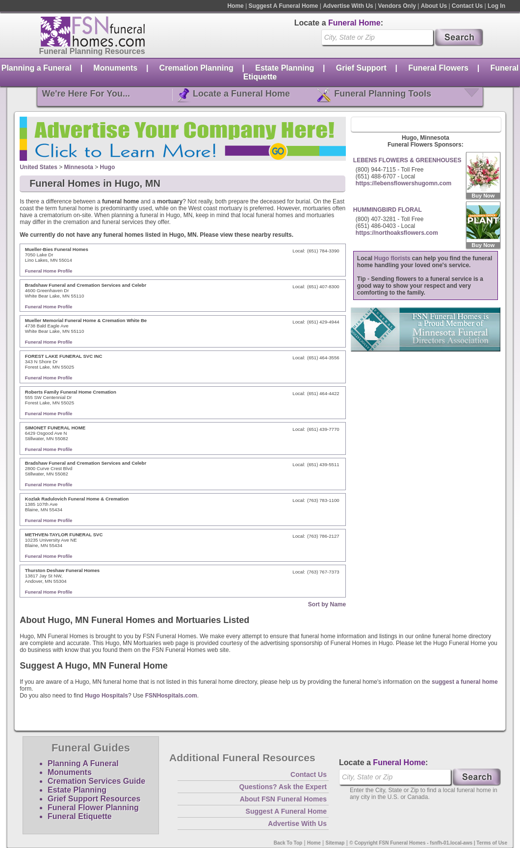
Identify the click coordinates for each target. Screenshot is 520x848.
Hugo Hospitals (106, 695)
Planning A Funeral (83, 763)
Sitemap (335, 843)
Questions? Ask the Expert (283, 787)
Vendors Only (397, 5)
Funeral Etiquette (80, 816)
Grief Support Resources (94, 799)
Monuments (115, 68)
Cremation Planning (196, 68)
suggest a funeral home (465, 681)
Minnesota (78, 167)
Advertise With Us (348, 5)
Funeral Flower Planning (93, 807)
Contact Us (467, 5)
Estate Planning (284, 68)
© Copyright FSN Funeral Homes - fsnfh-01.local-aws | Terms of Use (428, 843)
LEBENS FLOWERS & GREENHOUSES (407, 160)
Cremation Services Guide (96, 781)
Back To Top (288, 843)
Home (235, 5)
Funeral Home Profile (49, 271)
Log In (496, 5)
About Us (434, 5)
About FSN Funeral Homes (283, 799)
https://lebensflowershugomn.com (403, 183)
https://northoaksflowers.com (397, 232)
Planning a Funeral (36, 68)
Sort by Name (327, 604)
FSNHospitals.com (171, 695)
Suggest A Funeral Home (283, 5)
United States (38, 167)
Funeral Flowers (438, 68)
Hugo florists (392, 258)
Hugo (107, 167)
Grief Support (361, 68)
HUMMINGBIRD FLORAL (387, 209)
